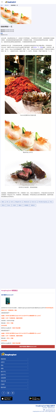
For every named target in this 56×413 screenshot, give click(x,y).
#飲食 (3, 201)
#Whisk (3, 205)
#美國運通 (26, 205)
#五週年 (14, 205)
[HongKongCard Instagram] (13, 393)
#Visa (51, 201)
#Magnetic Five (18, 201)
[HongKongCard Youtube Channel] (8, 393)
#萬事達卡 (33, 205)
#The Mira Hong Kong (42, 201)
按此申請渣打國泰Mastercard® (28, 346)
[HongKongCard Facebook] (4, 393)
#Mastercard (26, 201)
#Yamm (8, 205)
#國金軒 (20, 205)
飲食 (2, 33)
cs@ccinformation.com (49, 410)
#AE (7, 201)
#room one (34, 201)
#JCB (11, 201)
